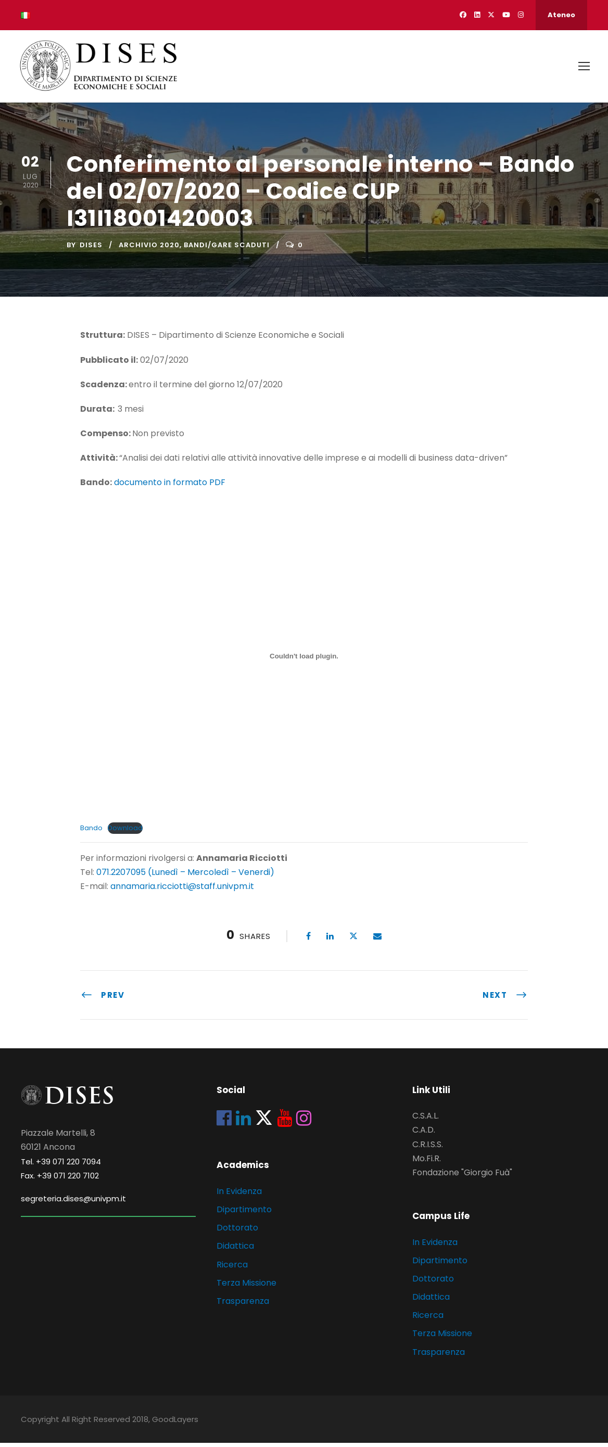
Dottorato (237, 1232)
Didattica (235, 1250)
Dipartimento (244, 1214)
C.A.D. (423, 1134)
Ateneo (561, 15)
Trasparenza (243, 1305)
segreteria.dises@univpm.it (73, 1202)
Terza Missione (246, 1287)
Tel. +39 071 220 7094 (61, 1165)
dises (91, 249)
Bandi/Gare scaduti (227, 249)
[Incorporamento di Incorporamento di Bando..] (304, 660)
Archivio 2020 (149, 249)
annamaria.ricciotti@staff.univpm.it (182, 890)
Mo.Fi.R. (426, 1163)
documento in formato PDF (169, 486)
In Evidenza (239, 1195)
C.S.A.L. (425, 1120)
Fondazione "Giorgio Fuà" (462, 1177)
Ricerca (232, 1269)
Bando (91, 832)
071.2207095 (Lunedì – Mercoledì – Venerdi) (184, 876)
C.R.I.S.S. (427, 1148)
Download (125, 832)
